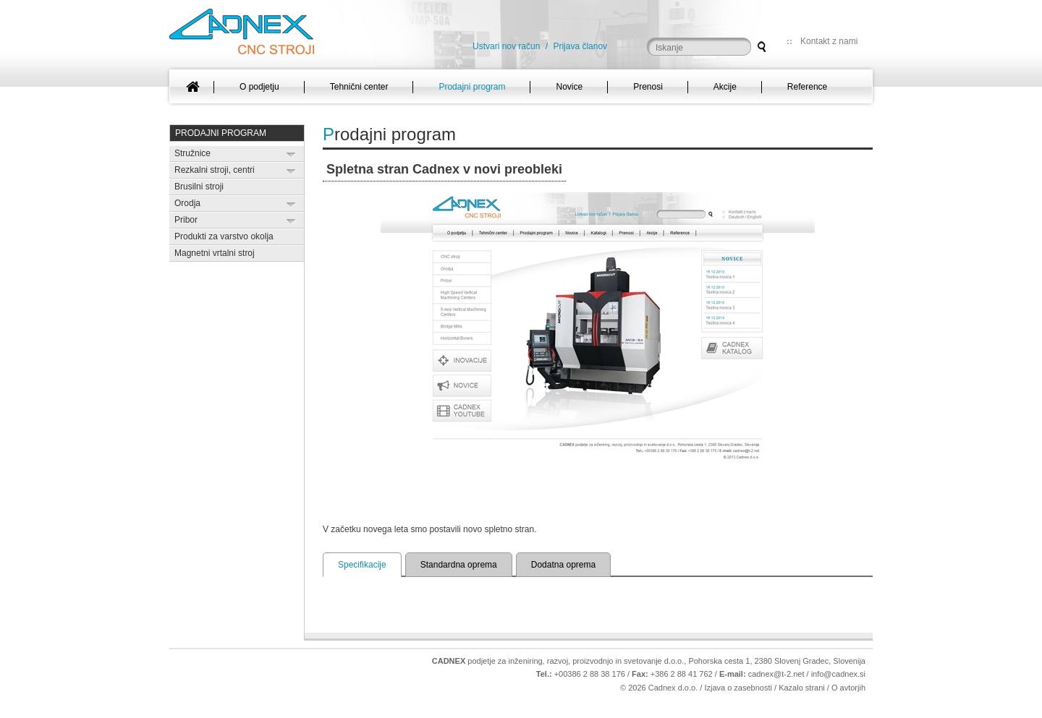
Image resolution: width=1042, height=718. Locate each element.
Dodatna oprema (563, 565)
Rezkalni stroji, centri (214, 170)
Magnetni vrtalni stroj (214, 253)
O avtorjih (848, 687)
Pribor (186, 220)
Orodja (187, 203)
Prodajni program (220, 133)
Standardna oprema (458, 565)
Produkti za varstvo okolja (224, 236)
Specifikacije (362, 565)
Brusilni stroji (199, 186)
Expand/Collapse (291, 154)
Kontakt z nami (828, 41)
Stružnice (192, 153)
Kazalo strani (802, 687)
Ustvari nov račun (506, 46)
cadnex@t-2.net (776, 674)
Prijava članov (580, 46)
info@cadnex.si (838, 674)
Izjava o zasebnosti (738, 687)
